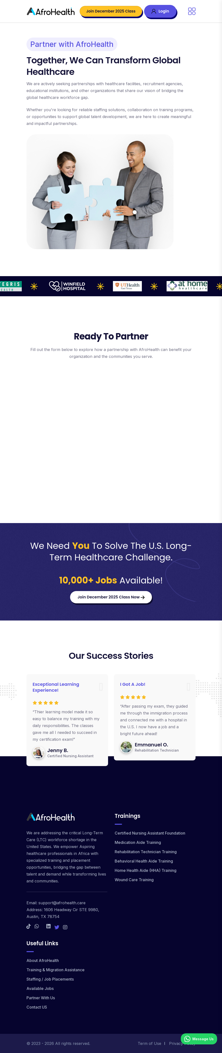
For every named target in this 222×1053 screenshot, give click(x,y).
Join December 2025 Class (111, 11)
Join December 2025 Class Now (111, 597)
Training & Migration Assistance (55, 969)
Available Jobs (40, 988)
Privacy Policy (182, 1043)
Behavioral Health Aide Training (144, 861)
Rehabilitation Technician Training (146, 851)
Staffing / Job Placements (50, 979)
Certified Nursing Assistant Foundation (150, 833)
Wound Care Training (134, 879)
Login (160, 11)
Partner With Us (40, 997)
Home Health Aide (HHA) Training (145, 870)
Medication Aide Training (138, 842)
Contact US (36, 1007)
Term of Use (149, 1043)
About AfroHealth (42, 960)
